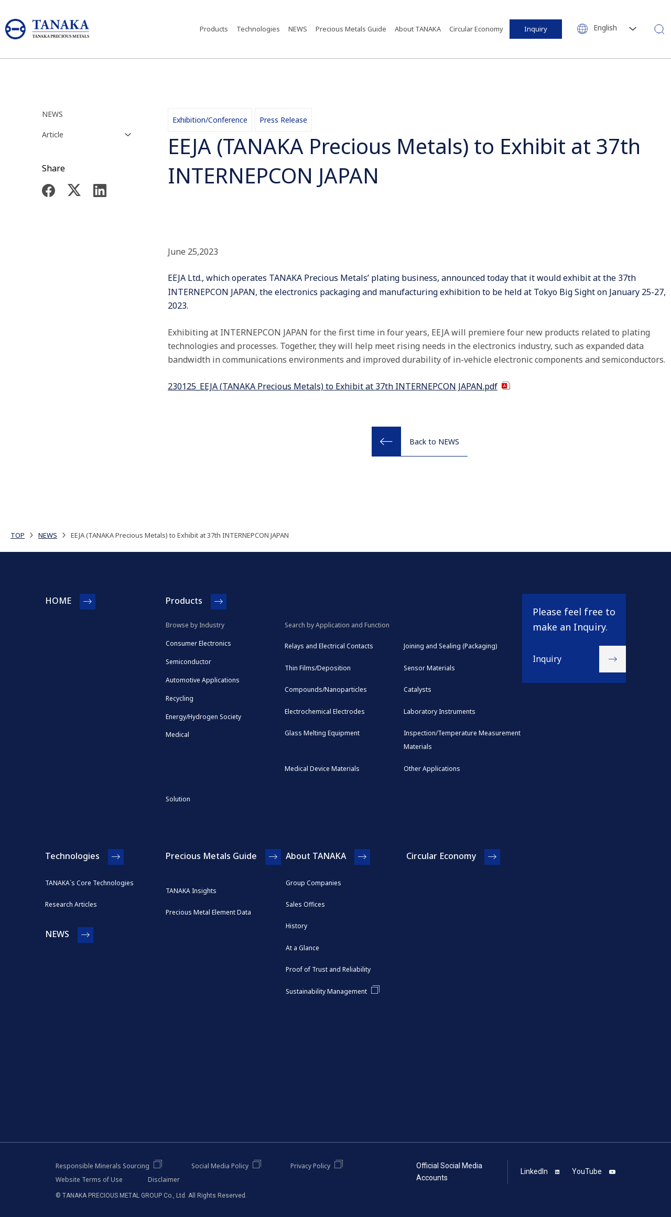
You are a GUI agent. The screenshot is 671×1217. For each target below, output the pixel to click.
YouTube (593, 1171)
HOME (58, 600)
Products (214, 29)
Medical (177, 734)
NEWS (297, 29)
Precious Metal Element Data (208, 912)
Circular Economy (476, 29)
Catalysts (417, 689)
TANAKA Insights (191, 890)
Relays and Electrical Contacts (329, 646)
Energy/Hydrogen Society (203, 716)
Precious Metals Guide (351, 29)
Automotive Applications (203, 680)
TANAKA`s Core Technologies (89, 882)
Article (52, 134)
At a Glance (302, 947)
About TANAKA (418, 29)
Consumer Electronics (198, 643)
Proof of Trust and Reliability (328, 969)
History (296, 925)
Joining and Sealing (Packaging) (450, 646)
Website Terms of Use (89, 1179)
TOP (17, 535)
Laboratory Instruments (439, 711)
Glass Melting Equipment (322, 733)
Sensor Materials (429, 668)
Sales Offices (305, 904)
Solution (178, 799)
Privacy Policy (310, 1165)
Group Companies (313, 882)
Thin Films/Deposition (318, 668)
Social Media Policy (219, 1165)
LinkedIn (540, 1171)
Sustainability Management (326, 991)
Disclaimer (164, 1179)
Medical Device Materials (322, 768)
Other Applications (432, 768)
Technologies (258, 29)
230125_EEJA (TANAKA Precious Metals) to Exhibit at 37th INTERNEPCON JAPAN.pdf (332, 386)
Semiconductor (188, 661)
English (605, 27)
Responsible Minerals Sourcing (102, 1165)
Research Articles (71, 904)
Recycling (179, 698)
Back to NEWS (434, 442)
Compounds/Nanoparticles (326, 689)
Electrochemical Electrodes (325, 711)
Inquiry (535, 29)
